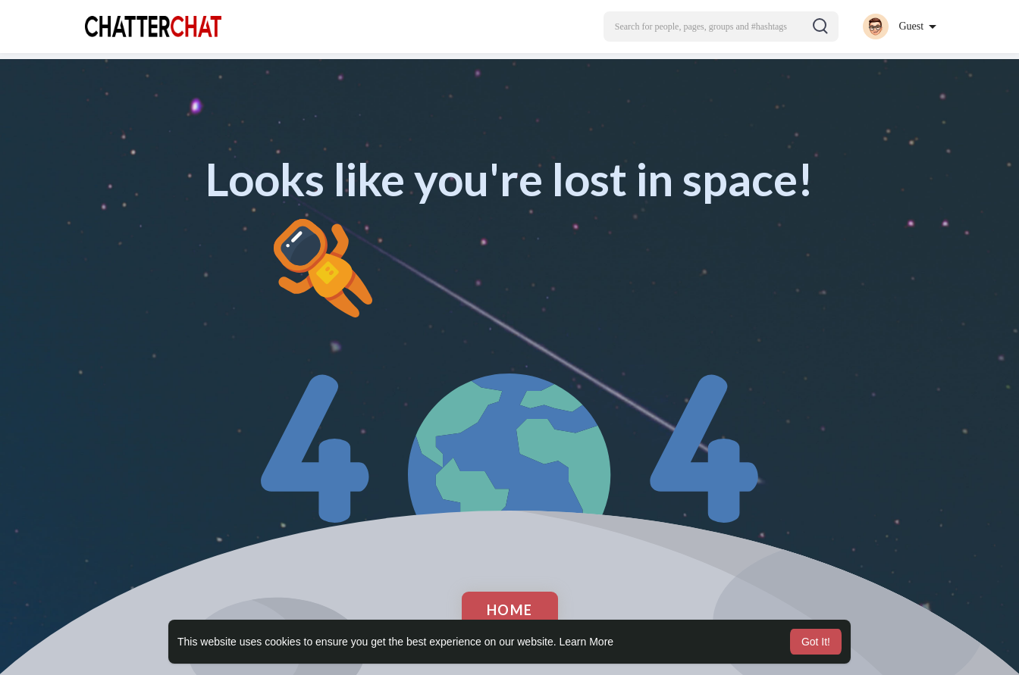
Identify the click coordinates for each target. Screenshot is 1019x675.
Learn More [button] (587, 642)
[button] (721, 26)
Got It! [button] (815, 642)
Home (510, 610)
